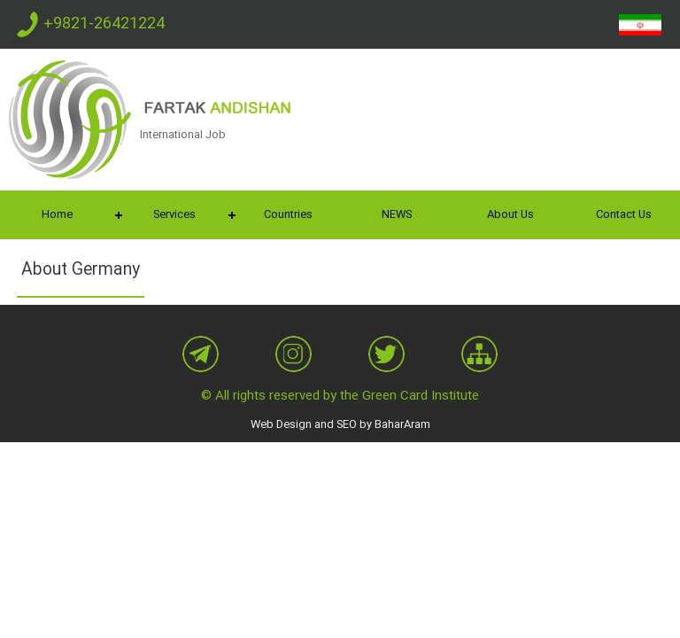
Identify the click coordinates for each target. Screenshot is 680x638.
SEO (346, 424)
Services (174, 214)
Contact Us (624, 214)
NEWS (397, 214)
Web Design (281, 424)
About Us (510, 214)
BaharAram (402, 424)
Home (57, 214)
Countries (288, 214)
